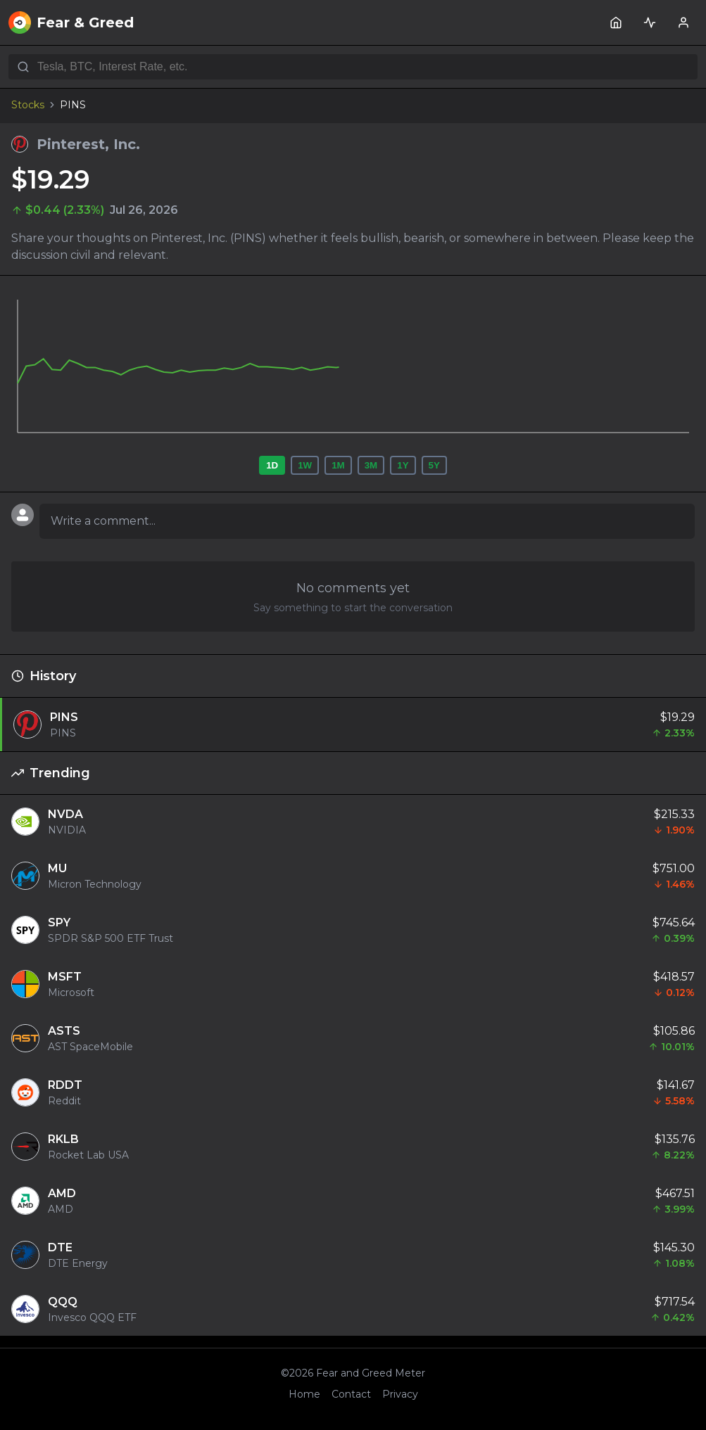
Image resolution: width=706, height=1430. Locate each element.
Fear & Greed (71, 22)
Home (304, 1394)
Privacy (400, 1394)
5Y (434, 465)
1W (305, 465)
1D (272, 465)
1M (338, 465)
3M (371, 465)
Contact (351, 1394)
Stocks (27, 104)
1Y (402, 465)
